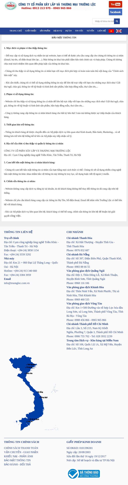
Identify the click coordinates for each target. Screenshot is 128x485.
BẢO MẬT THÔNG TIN (17, 460)
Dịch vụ (58, 31)
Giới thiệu (30, 31)
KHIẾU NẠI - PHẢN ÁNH (18, 456)
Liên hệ (102, 31)
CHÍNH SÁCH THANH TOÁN (21, 448)
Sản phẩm (45, 31)
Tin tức (79, 31)
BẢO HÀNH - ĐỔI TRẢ (17, 464)
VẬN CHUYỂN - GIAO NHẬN (21, 452)
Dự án (68, 31)
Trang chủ (16, 31)
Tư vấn (90, 31)
